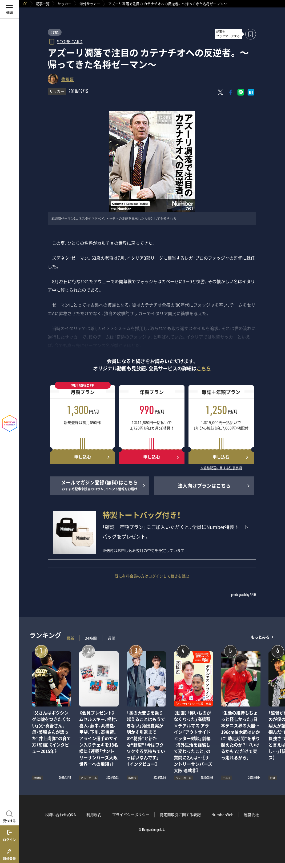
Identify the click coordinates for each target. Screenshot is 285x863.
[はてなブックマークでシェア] (251, 92)
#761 (54, 32)
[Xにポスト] (220, 92)
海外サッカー (89, 3)
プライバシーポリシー (130, 814)
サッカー (64, 3)
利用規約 (93, 814)
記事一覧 (43, 3)
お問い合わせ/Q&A (60, 814)
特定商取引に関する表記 (180, 814)
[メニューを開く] (9, 9)
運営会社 (251, 814)
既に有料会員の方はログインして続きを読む (152, 576)
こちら (203, 368)
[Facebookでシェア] (231, 92)
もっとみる (260, 637)
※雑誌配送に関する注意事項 (221, 468)
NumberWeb (222, 814)
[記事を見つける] (9, 815)
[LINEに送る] (241, 92)
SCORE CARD (69, 41)
